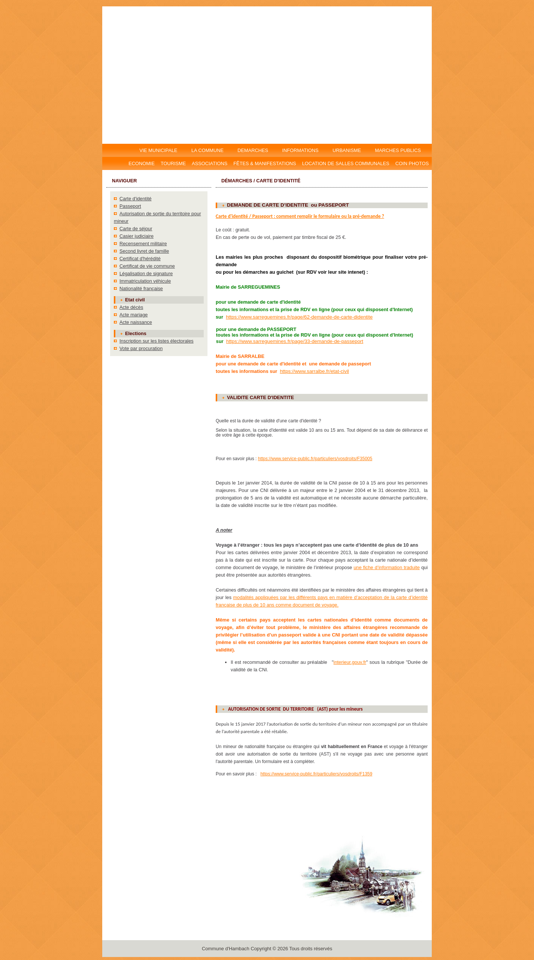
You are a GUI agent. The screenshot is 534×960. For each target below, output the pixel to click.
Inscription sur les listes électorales (156, 341)
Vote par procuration (141, 348)
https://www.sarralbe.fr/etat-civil (314, 371)
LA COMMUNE (207, 150)
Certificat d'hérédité (140, 258)
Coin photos (412, 163)
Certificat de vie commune (147, 266)
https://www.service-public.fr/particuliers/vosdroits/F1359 (316, 774)
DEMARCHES (253, 150)
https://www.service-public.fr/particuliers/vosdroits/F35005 (315, 458)
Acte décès (131, 307)
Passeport (130, 206)
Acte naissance (135, 322)
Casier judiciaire (136, 236)
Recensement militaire (143, 243)
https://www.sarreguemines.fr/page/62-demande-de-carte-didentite (299, 317)
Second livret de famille (144, 251)
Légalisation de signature (146, 273)
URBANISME (346, 150)
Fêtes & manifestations (264, 163)
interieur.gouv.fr (350, 662)
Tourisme (173, 163)
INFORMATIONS (300, 150)
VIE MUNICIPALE (159, 150)
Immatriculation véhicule (145, 281)
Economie (141, 163)
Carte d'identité (135, 198)
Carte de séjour (135, 228)
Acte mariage (133, 315)
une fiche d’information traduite (387, 567)
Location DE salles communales (345, 163)
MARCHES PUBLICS (400, 150)
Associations (209, 163)
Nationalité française (141, 288)
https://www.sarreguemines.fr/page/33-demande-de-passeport (294, 341)
